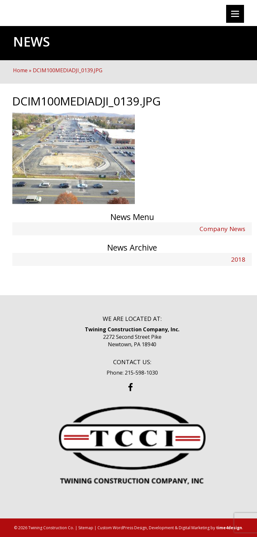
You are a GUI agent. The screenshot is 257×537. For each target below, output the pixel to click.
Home (20, 70)
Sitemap (85, 527)
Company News (222, 229)
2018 (238, 259)
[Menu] (235, 14)
